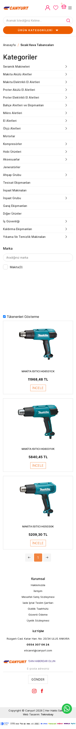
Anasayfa (9, 45)
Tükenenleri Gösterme (23, 317)
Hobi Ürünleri (12, 151)
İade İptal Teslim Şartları (38, 602)
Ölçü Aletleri (12, 128)
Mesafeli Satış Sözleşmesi (38, 596)
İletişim (38, 591)
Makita (16, 267)
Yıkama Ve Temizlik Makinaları (24, 236)
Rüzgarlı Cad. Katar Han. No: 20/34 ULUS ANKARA (38, 638)
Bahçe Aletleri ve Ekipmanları (23, 105)
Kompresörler (12, 144)
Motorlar (9, 136)
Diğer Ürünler (12, 213)
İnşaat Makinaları (15, 190)
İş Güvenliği (11, 221)
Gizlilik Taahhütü (38, 608)
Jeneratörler (11, 167)
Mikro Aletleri (12, 113)
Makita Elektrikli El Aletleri (21, 82)
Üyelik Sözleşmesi (38, 620)
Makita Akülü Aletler (17, 74)
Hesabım (48, 7)
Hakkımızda (38, 585)
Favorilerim (56, 7)
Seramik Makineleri (16, 66)
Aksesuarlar (11, 159)
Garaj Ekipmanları (15, 206)
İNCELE (38, 388)
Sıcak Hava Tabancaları (37, 45)
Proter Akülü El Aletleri (19, 89)
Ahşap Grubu (12, 175)
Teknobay (47, 714)
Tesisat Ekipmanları (16, 182)
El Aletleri (10, 120)
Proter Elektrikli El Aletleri (21, 97)
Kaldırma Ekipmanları (17, 229)
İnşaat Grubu (12, 198)
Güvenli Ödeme (38, 614)
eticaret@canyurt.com (38, 650)
